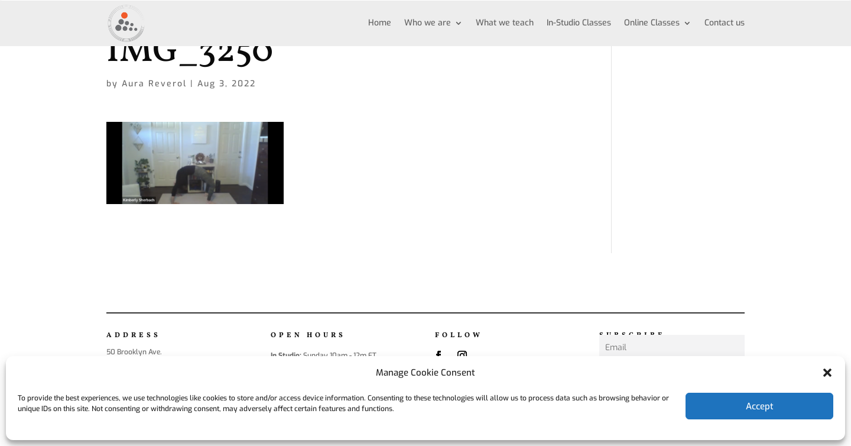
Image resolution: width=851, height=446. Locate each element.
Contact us (724, 22)
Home (379, 22)
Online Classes (652, 22)
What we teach (505, 22)
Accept (760, 406)
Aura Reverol (154, 83)
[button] (827, 373)
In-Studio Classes (579, 22)
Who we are (427, 22)
